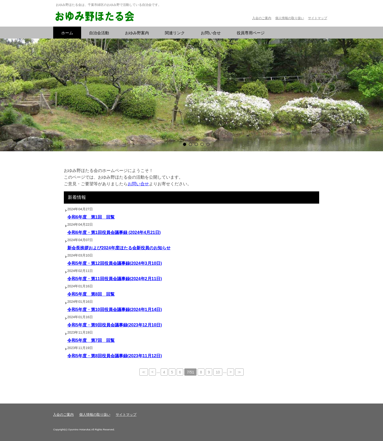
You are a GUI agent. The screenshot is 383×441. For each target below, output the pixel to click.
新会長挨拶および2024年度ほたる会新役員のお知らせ (118, 248)
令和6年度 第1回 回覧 (91, 217)
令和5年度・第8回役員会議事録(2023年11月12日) (114, 356)
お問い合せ (138, 184)
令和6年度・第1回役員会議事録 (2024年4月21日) (114, 232)
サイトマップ (317, 18)
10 (218, 372)
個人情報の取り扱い (289, 18)
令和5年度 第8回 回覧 (91, 294)
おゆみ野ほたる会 (94, 17)
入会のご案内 (261, 18)
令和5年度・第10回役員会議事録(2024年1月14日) (114, 309)
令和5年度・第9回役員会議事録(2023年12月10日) (114, 325)
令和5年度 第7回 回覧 (91, 340)
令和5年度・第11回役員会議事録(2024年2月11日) (114, 278)
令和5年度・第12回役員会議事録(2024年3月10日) (114, 263)
